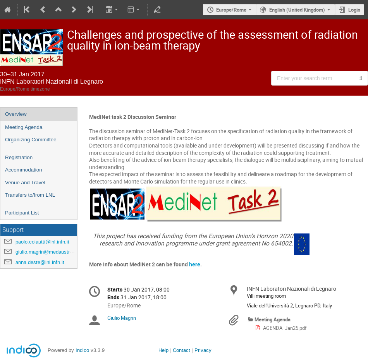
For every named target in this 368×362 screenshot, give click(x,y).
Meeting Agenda (23, 127)
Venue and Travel (25, 182)
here (194, 264)
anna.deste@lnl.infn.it (39, 262)
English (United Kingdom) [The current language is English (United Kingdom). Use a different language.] (297, 9)
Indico (82, 350)
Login (354, 9)
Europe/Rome (231, 9)
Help (163, 350)
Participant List (22, 213)
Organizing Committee (31, 139)
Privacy (203, 350)
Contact (181, 350)
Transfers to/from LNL (30, 195)
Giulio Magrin (121, 317)
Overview (16, 114)
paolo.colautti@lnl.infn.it (42, 241)
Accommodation (23, 170)
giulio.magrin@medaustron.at (48, 252)
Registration (19, 157)
